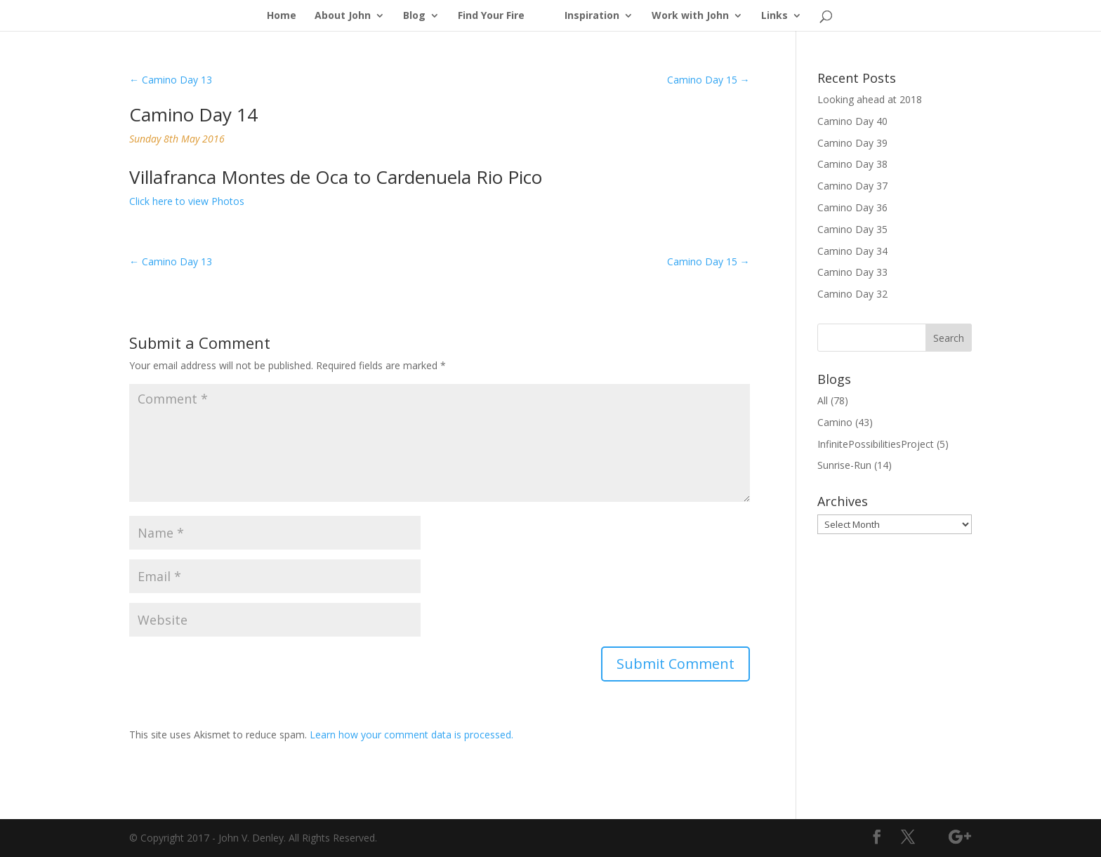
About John (343, 16)
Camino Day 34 (852, 251)
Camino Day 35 (852, 229)
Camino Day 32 (852, 293)
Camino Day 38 (852, 164)
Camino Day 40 (852, 121)
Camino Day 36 (852, 207)
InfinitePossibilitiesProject (875, 444)
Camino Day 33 (852, 272)
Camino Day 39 (852, 143)
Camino (834, 422)
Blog (414, 16)
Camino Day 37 (852, 185)
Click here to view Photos (186, 201)
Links (774, 16)
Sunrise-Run (844, 465)
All (822, 400)
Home (281, 16)
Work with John (690, 16)
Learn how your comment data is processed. (411, 734)
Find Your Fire (491, 16)
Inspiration (592, 16)
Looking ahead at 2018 (869, 99)
